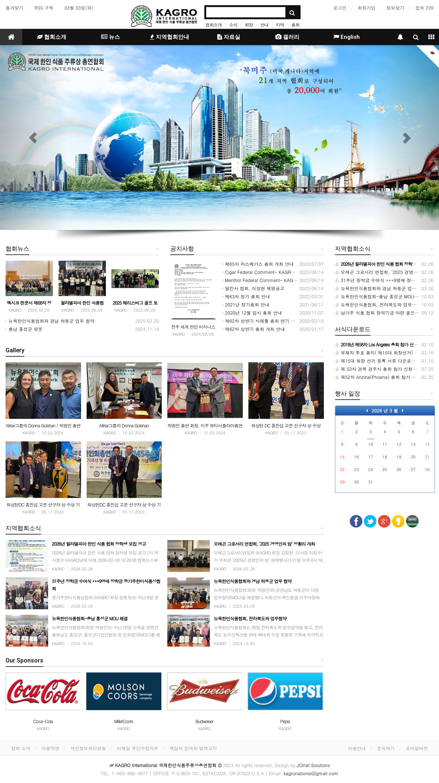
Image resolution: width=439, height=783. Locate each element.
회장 (249, 24)
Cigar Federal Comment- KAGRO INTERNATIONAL (276, 272)
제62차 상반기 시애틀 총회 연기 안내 (261, 321)
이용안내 (357, 748)
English (347, 37)
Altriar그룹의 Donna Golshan (124, 425)
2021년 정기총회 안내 (245, 304)
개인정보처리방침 (88, 748)
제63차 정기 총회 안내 (246, 296)
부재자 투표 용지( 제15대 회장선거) (374, 352)
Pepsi (285, 721)
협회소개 (213, 24)
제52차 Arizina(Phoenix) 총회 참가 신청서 (380, 377)
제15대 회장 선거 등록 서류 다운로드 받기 (380, 360)
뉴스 (110, 37)
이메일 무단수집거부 (137, 748)
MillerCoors (123, 721)
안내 (264, 24)
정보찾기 (395, 7)
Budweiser (204, 721)
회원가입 (366, 7)
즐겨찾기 (14, 7)
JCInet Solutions (313, 765)
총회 (295, 24)
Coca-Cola (43, 721)
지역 (280, 24)
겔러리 (287, 37)
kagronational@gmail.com (311, 773)
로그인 (339, 7)
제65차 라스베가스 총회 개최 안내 (258, 264)
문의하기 (386, 748)
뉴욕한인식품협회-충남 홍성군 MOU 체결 (380, 296)
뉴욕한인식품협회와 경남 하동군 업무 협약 (50, 321)
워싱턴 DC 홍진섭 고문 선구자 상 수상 (285, 425)
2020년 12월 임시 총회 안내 (252, 312)
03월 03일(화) (78, 7)
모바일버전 (417, 748)
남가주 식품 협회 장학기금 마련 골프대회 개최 (384, 312)
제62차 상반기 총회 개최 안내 (253, 329)
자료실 (228, 37)
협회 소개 (20, 748)
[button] (33, 137)
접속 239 (424, 7)
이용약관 (50, 748)
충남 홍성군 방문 (24, 329)
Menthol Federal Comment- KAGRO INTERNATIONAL (278, 280)
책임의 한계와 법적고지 (193, 748)
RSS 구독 (43, 7)
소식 (233, 24)
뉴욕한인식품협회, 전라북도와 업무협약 (378, 304)
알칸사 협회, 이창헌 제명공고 (253, 288)
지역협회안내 (169, 37)
